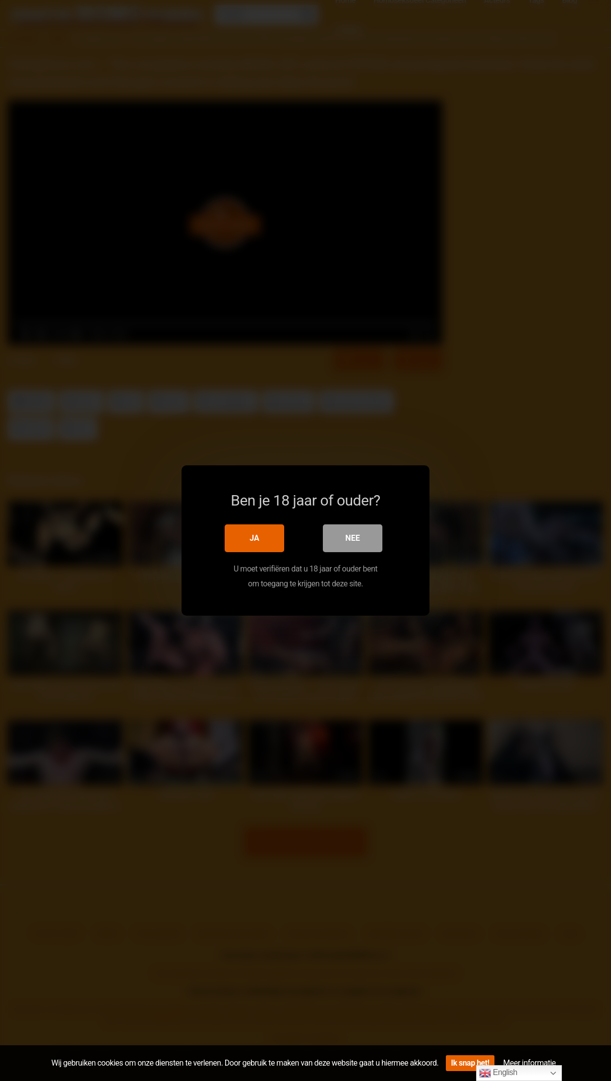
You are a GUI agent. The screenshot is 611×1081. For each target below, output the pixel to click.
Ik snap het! (470, 1063)
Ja (254, 538)
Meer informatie (529, 1063)
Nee (352, 538)
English (498, 1073)
